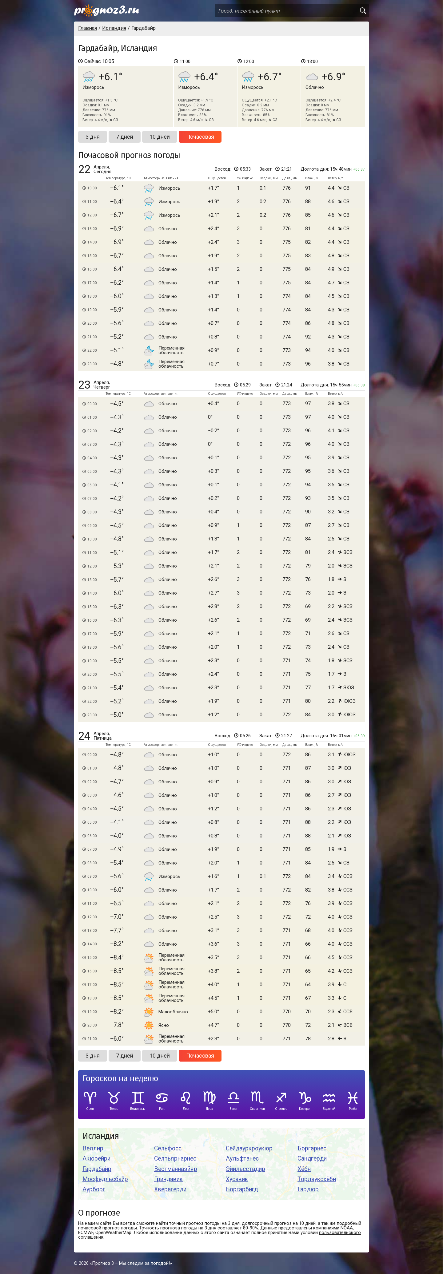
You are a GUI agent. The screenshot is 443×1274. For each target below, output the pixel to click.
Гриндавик (168, 1179)
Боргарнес (311, 1148)
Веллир (92, 1148)
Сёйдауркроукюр (249, 1148)
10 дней (160, 136)
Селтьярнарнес (175, 1158)
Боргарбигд (242, 1189)
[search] (362, 10)
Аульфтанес (242, 1158)
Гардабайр (96, 1169)
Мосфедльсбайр (105, 1179)
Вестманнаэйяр (175, 1169)
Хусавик (237, 1179)
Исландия (100, 1136)
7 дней (124, 136)
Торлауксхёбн (316, 1179)
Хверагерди (170, 1189)
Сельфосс (168, 1148)
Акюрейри (96, 1158)
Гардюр (308, 1189)
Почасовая (200, 136)
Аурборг (93, 1189)
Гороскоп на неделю (120, 1078)
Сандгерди (312, 1158)
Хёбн (304, 1169)
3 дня (93, 136)
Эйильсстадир (245, 1169)
